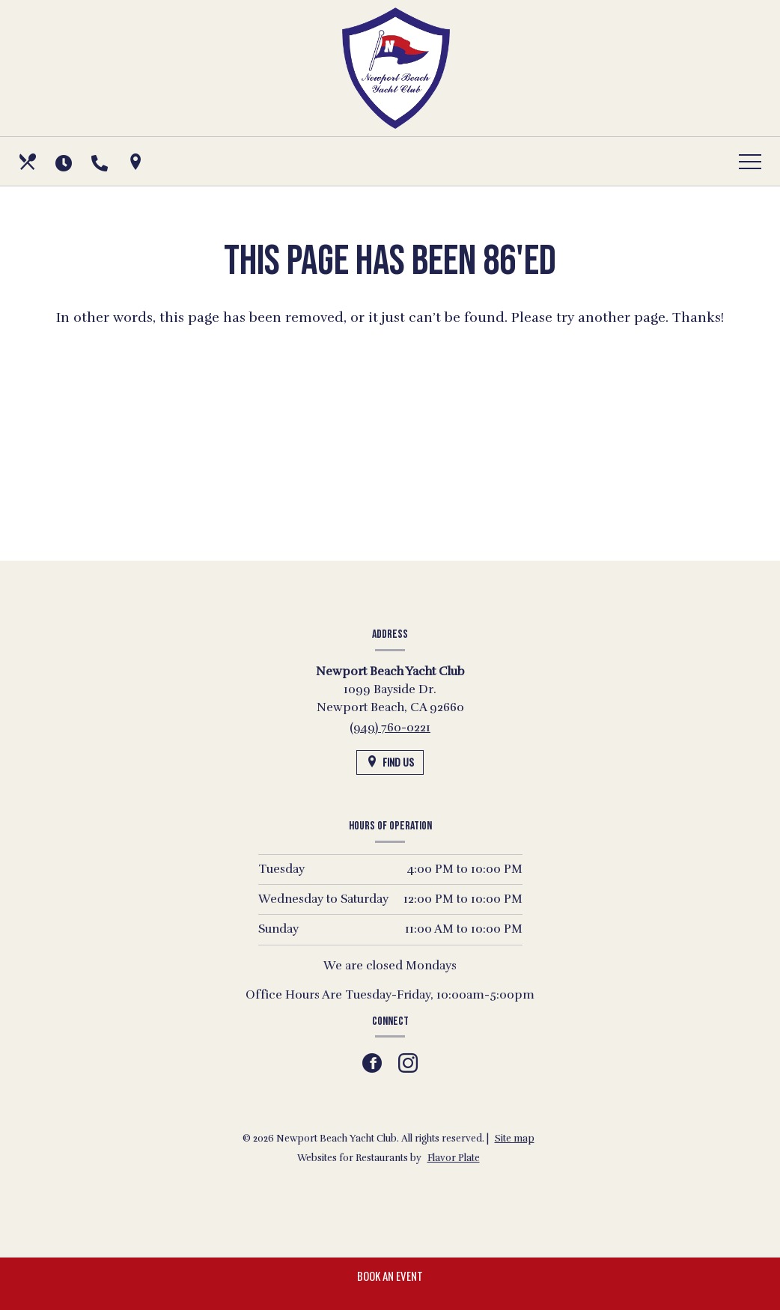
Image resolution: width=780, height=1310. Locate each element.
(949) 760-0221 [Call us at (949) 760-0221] (390, 727)
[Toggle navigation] (750, 161)
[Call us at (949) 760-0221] (101, 161)
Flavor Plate (453, 1158)
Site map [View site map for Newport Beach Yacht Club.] (514, 1139)
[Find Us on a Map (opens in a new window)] (137, 161)
